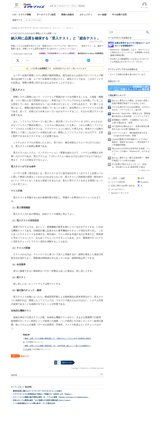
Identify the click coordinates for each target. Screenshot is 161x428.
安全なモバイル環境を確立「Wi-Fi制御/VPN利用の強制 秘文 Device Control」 (42, 400)
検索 (148, 32)
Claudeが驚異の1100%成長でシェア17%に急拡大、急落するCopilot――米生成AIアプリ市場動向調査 (130, 142)
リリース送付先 (118, 182)
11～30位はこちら (143, 170)
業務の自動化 (67, 14)
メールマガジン (118, 189)
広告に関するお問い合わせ (123, 186)
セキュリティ (86, 14)
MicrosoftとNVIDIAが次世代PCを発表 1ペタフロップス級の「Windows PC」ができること (131, 151)
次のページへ (67, 363)
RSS (142, 178)
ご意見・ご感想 (118, 178)
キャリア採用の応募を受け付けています (127, 74)
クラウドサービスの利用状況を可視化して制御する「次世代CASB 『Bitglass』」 (43, 394)
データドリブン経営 (46, 14)
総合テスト (25, 356)
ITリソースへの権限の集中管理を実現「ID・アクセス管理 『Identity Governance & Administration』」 (52, 397)
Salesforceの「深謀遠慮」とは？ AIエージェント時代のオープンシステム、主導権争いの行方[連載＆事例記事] (130, 52)
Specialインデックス (120, 193)
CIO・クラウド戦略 (21, 14)
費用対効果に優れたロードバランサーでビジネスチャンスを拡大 (37, 391)
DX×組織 (102, 14)
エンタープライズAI (33, 20)
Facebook (144, 182)
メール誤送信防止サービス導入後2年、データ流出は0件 (34, 403)
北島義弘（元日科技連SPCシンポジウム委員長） (57, 53)
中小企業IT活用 (119, 14)
